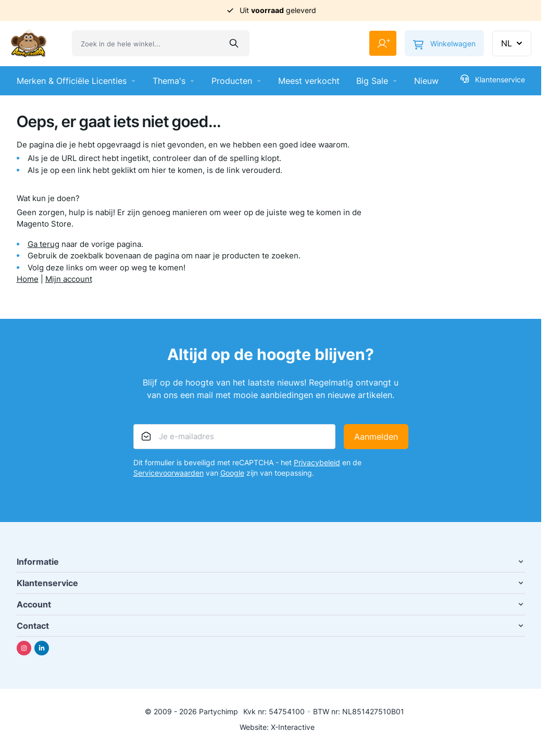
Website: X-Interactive (277, 727)
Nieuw (426, 81)
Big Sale (376, 81)
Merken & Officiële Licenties (76, 81)
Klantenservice (492, 79)
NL (513, 43)
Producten (236, 81)
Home (28, 279)
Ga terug (43, 244)
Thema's (174, 81)
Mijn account (68, 279)
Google (232, 472)
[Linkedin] (41, 648)
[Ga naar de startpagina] (28, 43)
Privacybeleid (317, 462)
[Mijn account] (382, 43)
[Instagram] (24, 648)
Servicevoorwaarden (168, 472)
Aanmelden (376, 436)
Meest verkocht (309, 81)
